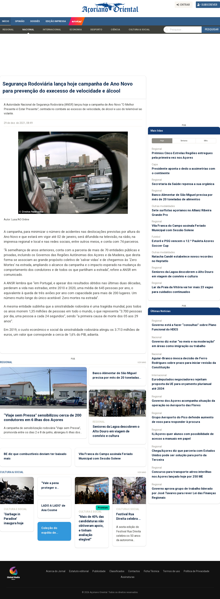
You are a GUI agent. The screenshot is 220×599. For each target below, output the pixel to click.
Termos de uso (171, 571)
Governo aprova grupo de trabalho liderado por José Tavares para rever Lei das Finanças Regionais (184, 493)
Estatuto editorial (79, 571)
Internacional (52, 29)
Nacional (28, 29)
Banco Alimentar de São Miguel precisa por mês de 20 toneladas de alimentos (116, 377)
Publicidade (99, 571)
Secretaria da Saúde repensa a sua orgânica (183, 184)
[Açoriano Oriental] (13, 580)
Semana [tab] (184, 141)
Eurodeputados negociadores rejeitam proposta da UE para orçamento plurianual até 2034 (181, 384)
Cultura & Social (139, 29)
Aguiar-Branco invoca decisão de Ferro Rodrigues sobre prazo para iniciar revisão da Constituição (184, 362)
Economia (76, 29)
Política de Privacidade (196, 571)
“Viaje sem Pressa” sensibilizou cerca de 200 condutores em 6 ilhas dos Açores (42, 417)
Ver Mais (142, 362)
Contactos (134, 571)
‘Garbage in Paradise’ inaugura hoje (13, 518)
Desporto (96, 29)
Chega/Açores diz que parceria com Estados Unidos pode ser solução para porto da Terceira (183, 455)
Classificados (116, 571)
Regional (8, 29)
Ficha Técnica (151, 571)
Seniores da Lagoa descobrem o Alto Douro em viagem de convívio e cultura (116, 431)
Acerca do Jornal (55, 571)
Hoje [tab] (162, 141)
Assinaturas (127, 577)
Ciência (115, 29)
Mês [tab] (206, 141)
